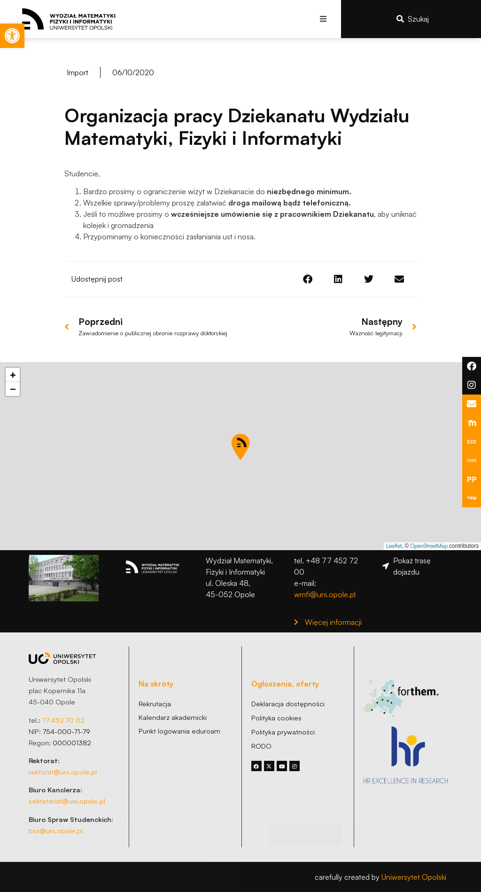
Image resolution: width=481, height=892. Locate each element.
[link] (12, 36)
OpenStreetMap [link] (429, 545)
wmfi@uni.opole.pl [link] (325, 594)
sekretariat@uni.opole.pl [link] (67, 801)
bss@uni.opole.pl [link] (56, 830)
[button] (323, 19)
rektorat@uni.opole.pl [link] (63, 771)
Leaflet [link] (394, 545)
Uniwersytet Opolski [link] (413, 877)
